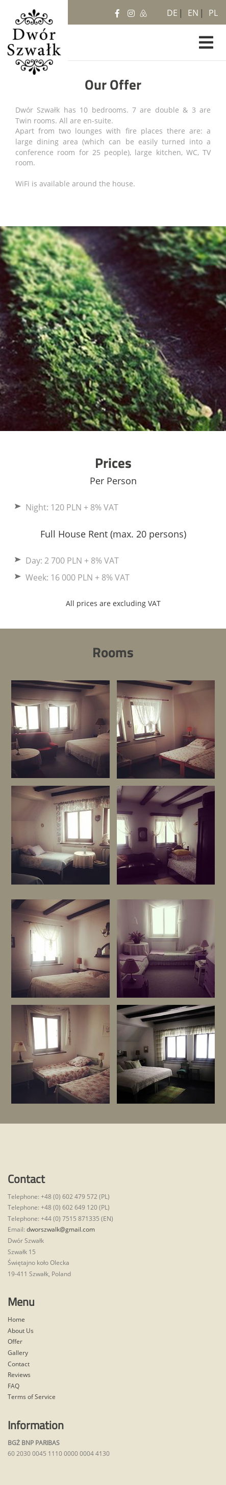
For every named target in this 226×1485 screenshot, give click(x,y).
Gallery (18, 1352)
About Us (21, 1330)
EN (191, 10)
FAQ (13, 1386)
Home (16, 1319)
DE (170, 10)
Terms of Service (32, 1396)
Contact (19, 1364)
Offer (15, 1341)
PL (212, 10)
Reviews (19, 1374)
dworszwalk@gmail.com (61, 1229)
